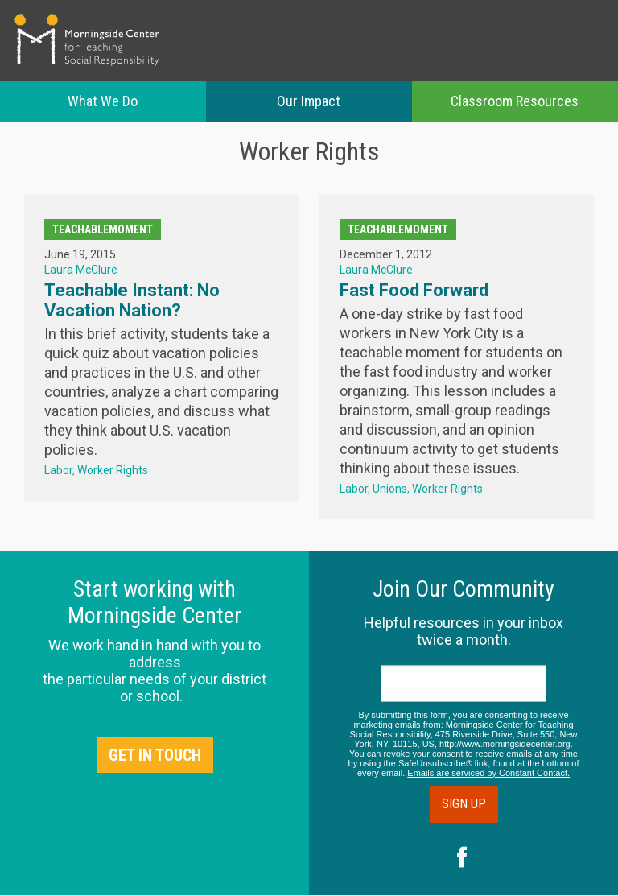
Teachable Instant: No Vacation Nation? (132, 300)
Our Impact (308, 101)
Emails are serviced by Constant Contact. (488, 773)
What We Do (103, 101)
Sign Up (464, 803)
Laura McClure (80, 269)
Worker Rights (112, 470)
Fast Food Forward (414, 290)
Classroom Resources (515, 101)
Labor (58, 470)
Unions (390, 488)
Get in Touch (155, 755)
